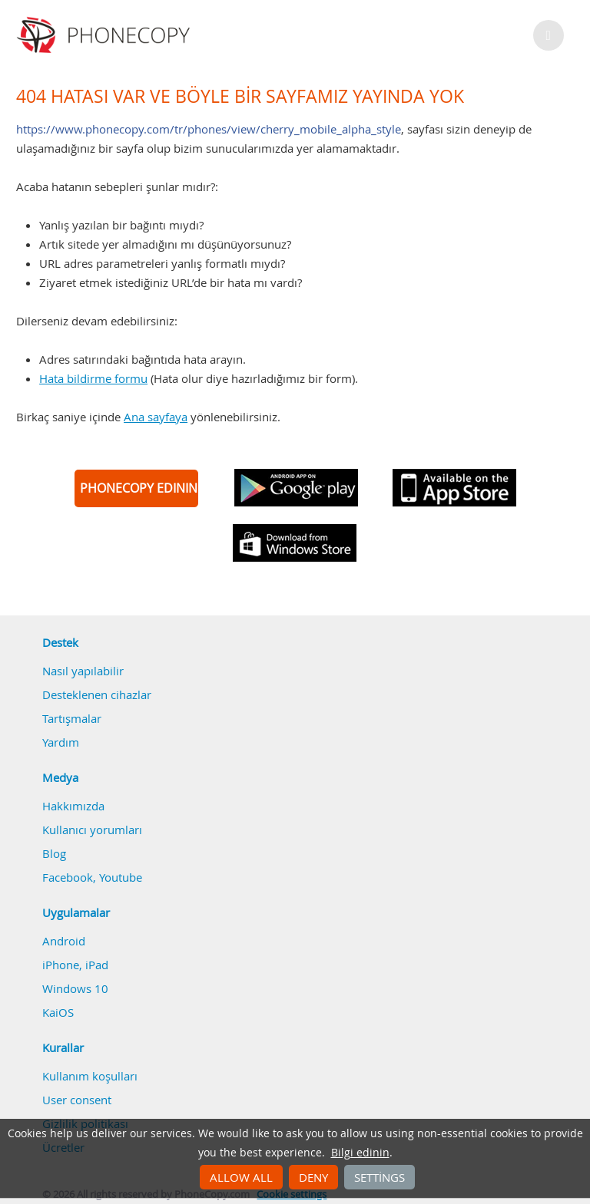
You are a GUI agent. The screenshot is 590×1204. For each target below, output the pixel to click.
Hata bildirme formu (93, 378)
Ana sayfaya (155, 416)
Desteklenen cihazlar (96, 694)
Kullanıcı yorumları (92, 829)
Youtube (120, 877)
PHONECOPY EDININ (138, 488)
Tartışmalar (71, 718)
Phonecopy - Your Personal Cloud (106, 35)
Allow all (241, 1177)
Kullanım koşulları (90, 1076)
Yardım (60, 742)
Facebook (67, 877)
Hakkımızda (73, 805)
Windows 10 (75, 988)
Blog (54, 853)
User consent (76, 1099)
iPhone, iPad (75, 964)
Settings (379, 1177)
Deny (313, 1177)
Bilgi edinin (360, 1152)
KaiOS (58, 1012)
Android (63, 940)
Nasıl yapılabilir (83, 670)
